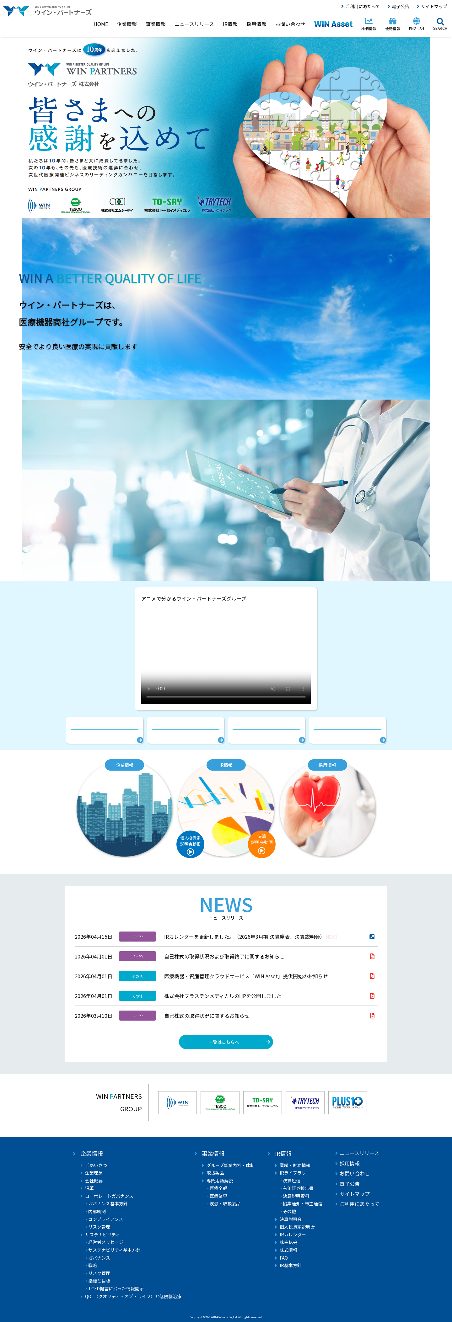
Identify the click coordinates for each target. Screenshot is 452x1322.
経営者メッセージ (105, 1242)
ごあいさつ (96, 1165)
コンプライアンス (105, 1219)
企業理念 (94, 1173)
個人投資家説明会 (297, 1227)
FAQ (284, 1258)
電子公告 (400, 6)
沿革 (89, 1188)
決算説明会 (291, 1219)
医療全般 (218, 1188)
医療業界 (218, 1196)
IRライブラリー (295, 1173)
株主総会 (288, 1242)
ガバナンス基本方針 (108, 1204)
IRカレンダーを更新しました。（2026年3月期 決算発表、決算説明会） (250, 936)
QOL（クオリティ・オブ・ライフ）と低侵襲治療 (133, 1296)
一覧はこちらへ (223, 1042)
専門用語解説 (220, 1181)
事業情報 (213, 1153)
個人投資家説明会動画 (190, 841)
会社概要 (94, 1181)
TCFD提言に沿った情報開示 (116, 1289)
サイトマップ (434, 6)
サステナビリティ (102, 1235)
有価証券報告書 (298, 1188)
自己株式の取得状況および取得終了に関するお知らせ (224, 956)
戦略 (92, 1265)
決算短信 (291, 1181)
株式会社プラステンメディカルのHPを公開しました (222, 996)
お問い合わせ (355, 1173)
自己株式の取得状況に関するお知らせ (207, 1015)
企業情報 (91, 1153)
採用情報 (350, 1163)
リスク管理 (99, 1227)
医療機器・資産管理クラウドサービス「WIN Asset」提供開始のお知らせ (246, 976)
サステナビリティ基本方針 (114, 1250)
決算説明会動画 (262, 839)
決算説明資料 (296, 1196)
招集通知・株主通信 (302, 1204)
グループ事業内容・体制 (231, 1165)
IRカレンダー (293, 1235)
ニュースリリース (359, 1152)
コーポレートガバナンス (109, 1196)
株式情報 (288, 1250)
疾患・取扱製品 (225, 1204)
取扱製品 (215, 1173)
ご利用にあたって (362, 6)
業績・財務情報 (295, 1165)
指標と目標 (99, 1281)
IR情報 (283, 1153)
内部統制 (97, 1211)
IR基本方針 (291, 1265)
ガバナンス (99, 1258)
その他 (289, 1211)
